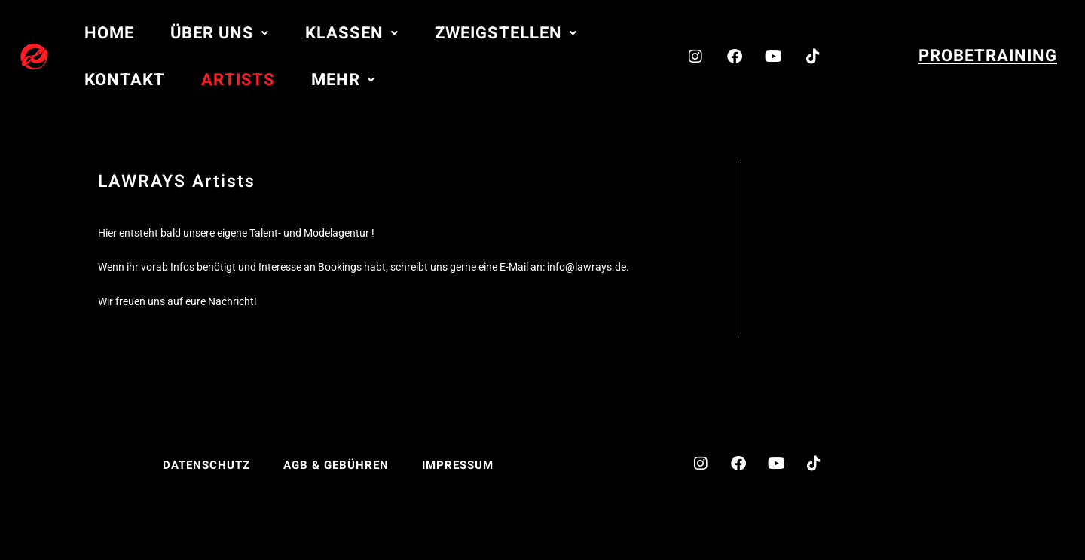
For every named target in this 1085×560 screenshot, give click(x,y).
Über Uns (219, 33)
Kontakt (124, 80)
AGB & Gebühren (336, 465)
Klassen (352, 33)
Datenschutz (206, 465)
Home (109, 33)
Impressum (458, 465)
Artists (238, 80)
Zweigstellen (506, 33)
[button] (219, 33)
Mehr (343, 80)
